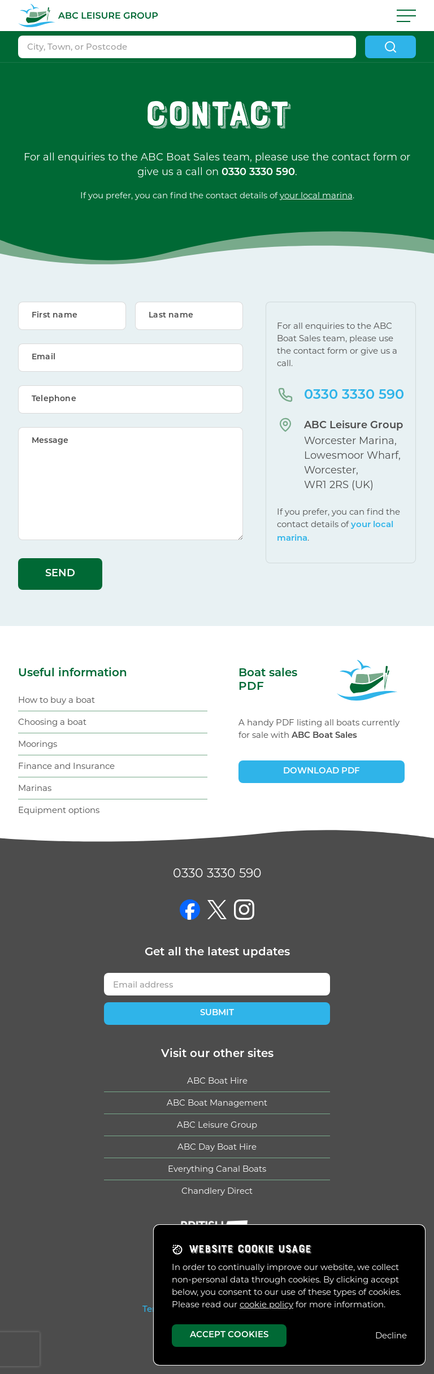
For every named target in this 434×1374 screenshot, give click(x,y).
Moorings (37, 743)
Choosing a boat (52, 721)
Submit (217, 1013)
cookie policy (266, 1304)
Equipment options (58, 810)
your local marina (316, 195)
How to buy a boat (56, 699)
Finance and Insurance (66, 765)
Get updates (217, 952)
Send (60, 573)
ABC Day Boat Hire (217, 1146)
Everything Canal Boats (217, 1168)
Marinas (34, 787)
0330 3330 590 (354, 395)
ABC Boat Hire (217, 1080)
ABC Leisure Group (217, 1124)
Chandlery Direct (217, 1190)
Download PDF (321, 771)
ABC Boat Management (217, 1102)
